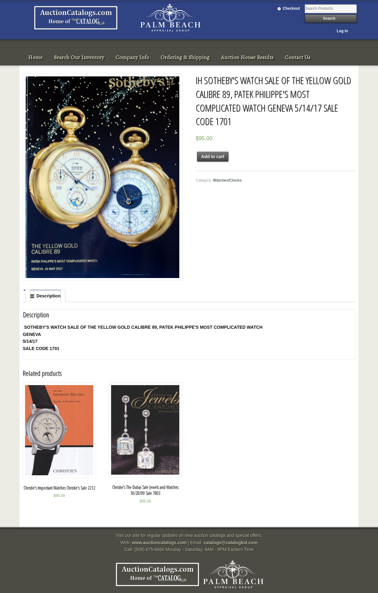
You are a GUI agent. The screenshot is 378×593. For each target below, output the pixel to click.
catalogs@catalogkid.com (231, 542)
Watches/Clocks (227, 180)
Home (35, 57)
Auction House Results (247, 57)
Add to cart (212, 156)
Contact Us (297, 57)
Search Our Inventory (79, 57)
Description (48, 295)
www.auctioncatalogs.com (159, 542)
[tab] (45, 296)
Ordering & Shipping (185, 57)
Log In (342, 31)
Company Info (132, 57)
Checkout (291, 8)
